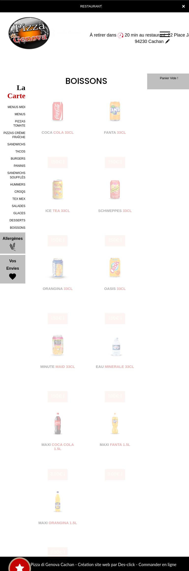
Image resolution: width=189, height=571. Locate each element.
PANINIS (19, 166)
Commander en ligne (157, 564)
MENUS (20, 114)
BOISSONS (17, 227)
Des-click (126, 564)
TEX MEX (18, 199)
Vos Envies (12, 270)
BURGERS (18, 158)
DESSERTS (17, 220)
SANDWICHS (16, 144)
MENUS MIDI (16, 107)
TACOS (20, 151)
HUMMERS (17, 184)
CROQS (20, 191)
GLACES (19, 213)
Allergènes (13, 243)
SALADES (18, 206)
